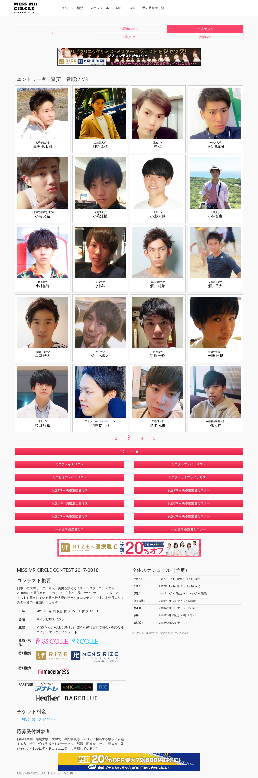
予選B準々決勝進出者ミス (69, 503)
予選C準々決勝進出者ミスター (188, 516)
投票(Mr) (205, 37)
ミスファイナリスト (69, 464)
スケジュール (99, 8)
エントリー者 (129, 451)
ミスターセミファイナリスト (188, 477)
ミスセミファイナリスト (69, 477)
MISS (119, 8)
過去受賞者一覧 (153, 8)
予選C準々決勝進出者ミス (69, 516)
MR (132, 8)
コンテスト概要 (72, 8)
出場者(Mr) (205, 29)
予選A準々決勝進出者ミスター (188, 490)
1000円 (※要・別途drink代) (36, 719)
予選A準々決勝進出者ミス (69, 490)
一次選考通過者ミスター (188, 529)
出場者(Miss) (129, 29)
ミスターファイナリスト (188, 464)
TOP (53, 33)
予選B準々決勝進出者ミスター (188, 503)
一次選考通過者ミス (69, 529)
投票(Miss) (129, 37)
